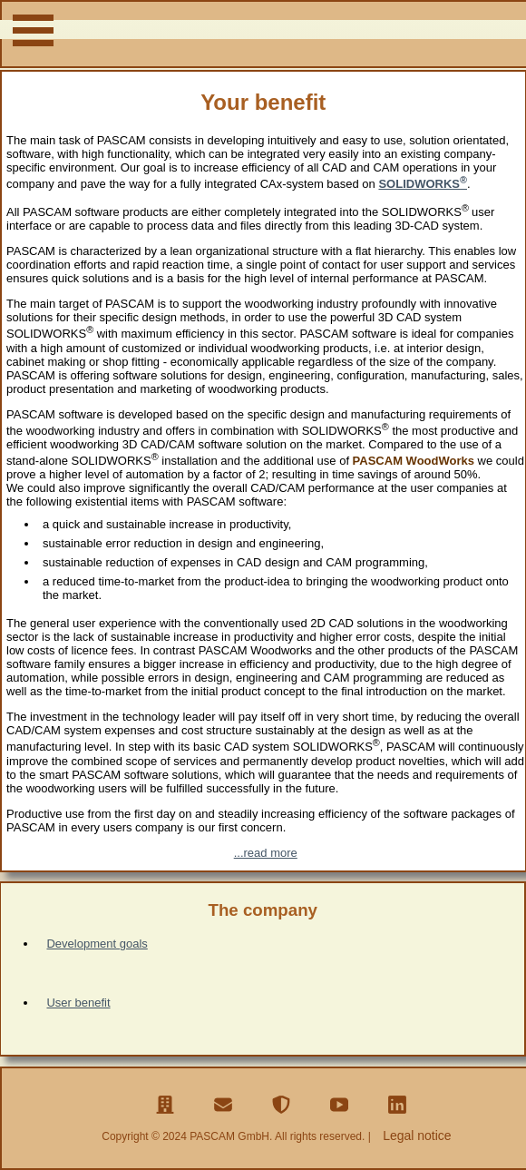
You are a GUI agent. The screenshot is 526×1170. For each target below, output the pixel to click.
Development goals (96, 943)
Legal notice (417, 1135)
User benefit (78, 1002)
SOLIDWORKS (422, 184)
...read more (265, 853)
